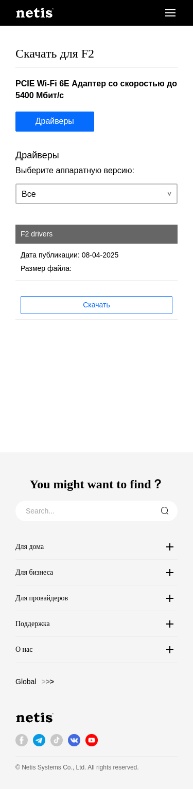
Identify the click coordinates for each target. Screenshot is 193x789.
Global (25, 681)
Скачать (96, 305)
